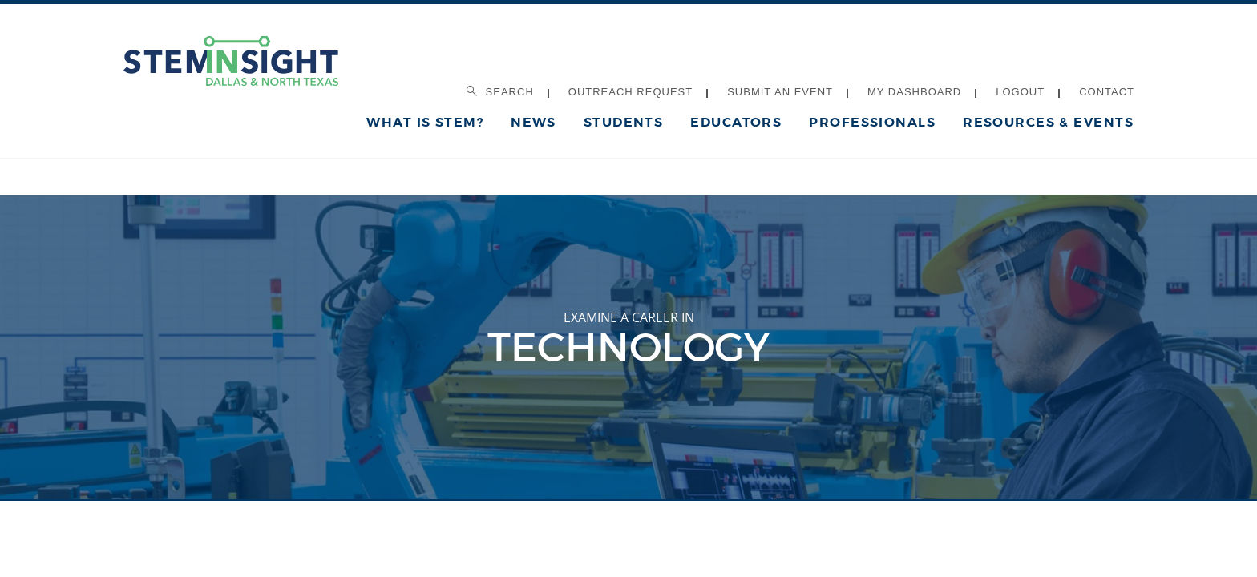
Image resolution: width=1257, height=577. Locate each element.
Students (624, 122)
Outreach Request (630, 92)
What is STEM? (424, 122)
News (533, 122)
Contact (1106, 92)
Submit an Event (780, 92)
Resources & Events (1048, 122)
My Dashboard (914, 92)
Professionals (872, 122)
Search (500, 92)
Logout (1020, 92)
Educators (736, 122)
